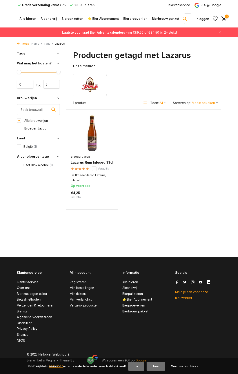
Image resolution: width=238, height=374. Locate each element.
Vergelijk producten (84, 305)
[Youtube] (200, 282)
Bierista (22, 311)
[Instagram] (192, 282)
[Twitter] (185, 282)
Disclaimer (24, 323)
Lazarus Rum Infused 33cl (92, 162)
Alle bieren (28, 18)
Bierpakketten (72, 18)
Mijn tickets (78, 294)
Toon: (154, 103)
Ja (136, 366)
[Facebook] (177, 282)
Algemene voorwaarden (34, 317)
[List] (145, 103)
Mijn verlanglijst (81, 299)
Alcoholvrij (49, 18)
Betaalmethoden (29, 299)
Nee (156, 366)
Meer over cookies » (184, 366)
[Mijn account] (202, 19)
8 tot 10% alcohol (35, 165)
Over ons (23, 288)
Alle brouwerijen (32, 120)
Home (36, 43)
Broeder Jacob (32, 128)
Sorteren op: (182, 103)
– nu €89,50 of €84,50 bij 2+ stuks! (119, 32)
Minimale (25, 84)
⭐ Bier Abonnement (103, 18)
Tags (48, 43)
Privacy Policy (27, 328)
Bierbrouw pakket (165, 18)
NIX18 (21, 340)
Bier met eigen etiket (32, 294)
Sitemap (23, 334)
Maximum (51, 84)
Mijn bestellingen (82, 288)
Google (216, 5)
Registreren (78, 282)
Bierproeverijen (135, 18)
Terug (23, 43)
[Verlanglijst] (215, 18)
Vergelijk (100, 169)
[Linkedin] (208, 282)
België (27, 146)
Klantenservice (179, 5)
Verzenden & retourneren (35, 305)
